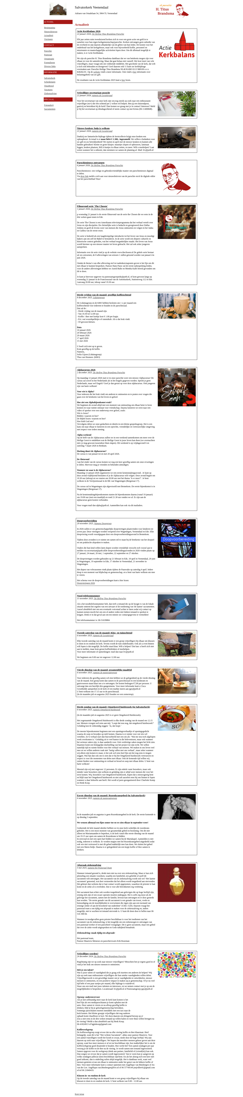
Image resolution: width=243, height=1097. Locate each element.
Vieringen (48, 39)
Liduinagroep (99, 297)
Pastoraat (48, 55)
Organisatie (49, 58)
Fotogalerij (49, 105)
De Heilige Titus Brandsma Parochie (108, 34)
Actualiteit (48, 35)
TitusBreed (49, 86)
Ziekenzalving (50, 93)
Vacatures (48, 89)
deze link (84, 176)
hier (134, 72)
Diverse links (50, 66)
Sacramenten (49, 109)
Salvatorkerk (49, 78)
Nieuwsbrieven (50, 31)
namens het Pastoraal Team (100, 868)
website (96, 72)
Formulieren (49, 62)
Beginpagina (49, 27)
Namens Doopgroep (103, 523)
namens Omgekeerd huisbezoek (106, 709)
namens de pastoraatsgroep (105, 672)
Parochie (48, 51)
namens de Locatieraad (102, 95)
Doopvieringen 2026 (86, 583)
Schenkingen (49, 82)
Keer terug (79, 1094)
